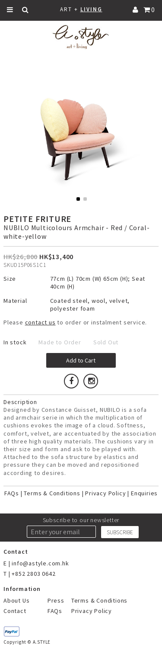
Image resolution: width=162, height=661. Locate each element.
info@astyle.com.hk (40, 563)
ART (66, 9)
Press (56, 600)
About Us (16, 600)
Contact (14, 611)
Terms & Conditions (52, 493)
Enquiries (144, 493)
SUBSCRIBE (120, 532)
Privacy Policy (105, 493)
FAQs (11, 493)
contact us (40, 322)
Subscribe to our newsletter (81, 520)
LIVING (91, 9)
